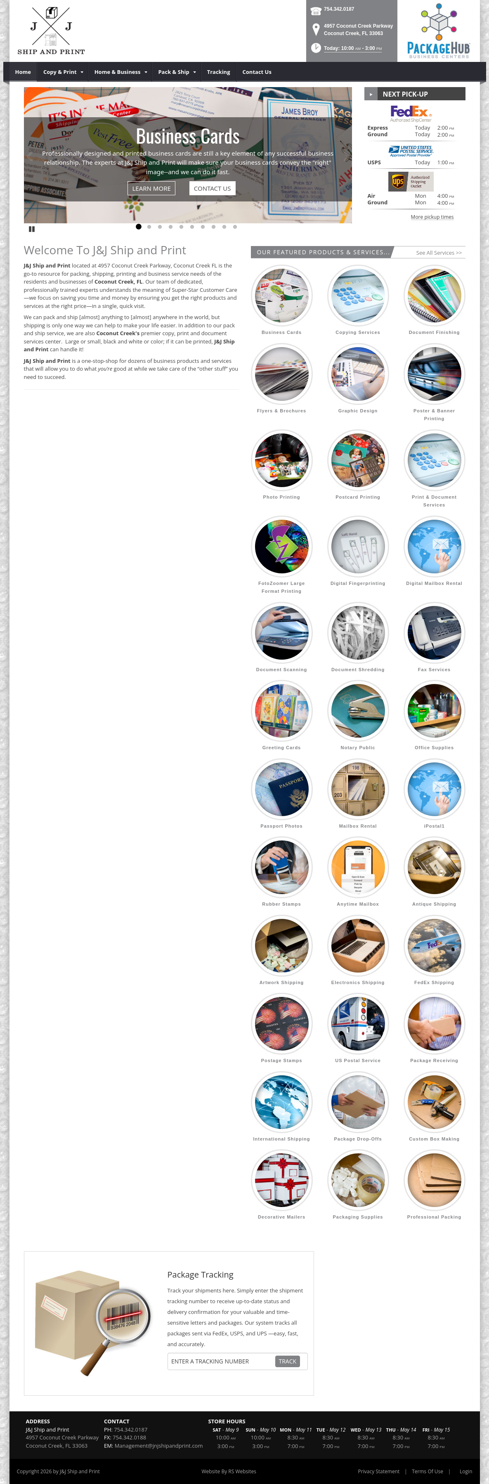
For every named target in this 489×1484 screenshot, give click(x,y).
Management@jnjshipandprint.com (159, 1445)
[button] (345, 50)
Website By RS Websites (228, 1471)
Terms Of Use (427, 1471)
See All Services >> (439, 252)
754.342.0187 (339, 9)
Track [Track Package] (288, 1361)
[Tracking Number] (222, 1361)
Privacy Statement (379, 1471)
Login (466, 1471)
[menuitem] (23, 72)
